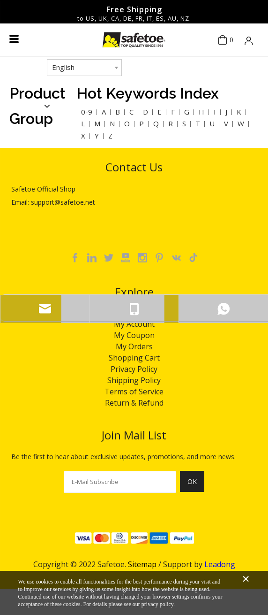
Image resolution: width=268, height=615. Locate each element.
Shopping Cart (134, 358)
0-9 (86, 111)
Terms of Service (134, 391)
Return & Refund (134, 403)
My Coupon (134, 335)
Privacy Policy (134, 369)
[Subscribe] (192, 487)
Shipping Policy (134, 380)
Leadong (219, 564)
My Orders (134, 346)
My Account (134, 324)
